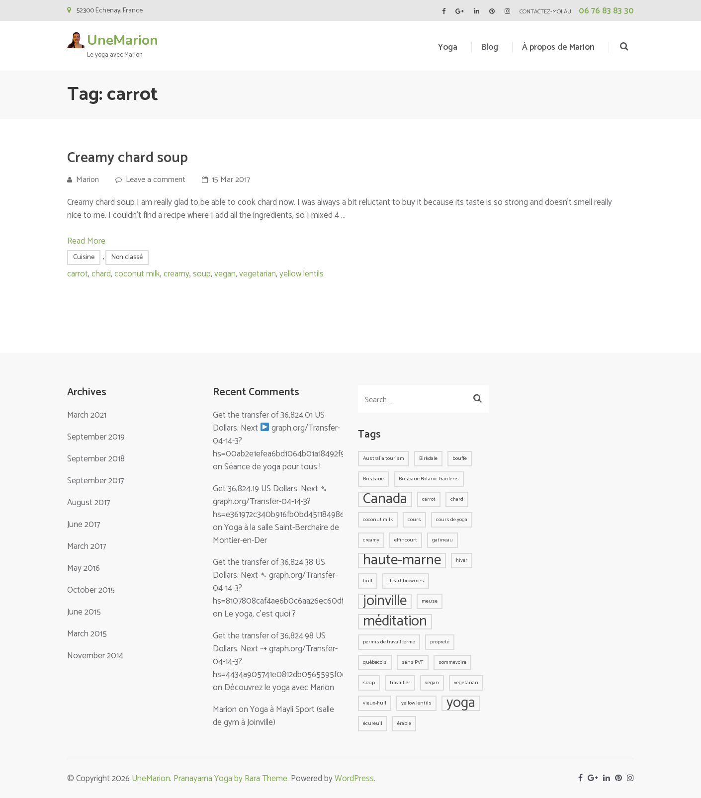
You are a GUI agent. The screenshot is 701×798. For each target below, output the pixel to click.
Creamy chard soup (127, 158)
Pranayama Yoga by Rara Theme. (231, 779)
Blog (489, 47)
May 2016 (83, 568)
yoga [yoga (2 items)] (460, 703)
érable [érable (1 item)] (404, 723)
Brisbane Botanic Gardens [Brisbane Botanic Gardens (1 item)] (429, 478)
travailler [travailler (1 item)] (400, 682)
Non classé (127, 257)
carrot (77, 274)
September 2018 (96, 459)
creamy (176, 274)
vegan (225, 274)
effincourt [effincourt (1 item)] (405, 539)
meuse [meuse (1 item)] (430, 601)
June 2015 (84, 612)
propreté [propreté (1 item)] (439, 641)
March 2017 (86, 546)
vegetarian (257, 274)
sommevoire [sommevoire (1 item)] (452, 662)
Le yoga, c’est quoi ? (260, 614)
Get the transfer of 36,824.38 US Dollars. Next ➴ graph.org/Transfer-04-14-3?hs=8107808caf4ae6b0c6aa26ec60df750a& (290, 581)
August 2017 (88, 503)
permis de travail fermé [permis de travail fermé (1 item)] (389, 641)
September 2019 (96, 437)
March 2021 (86, 415)
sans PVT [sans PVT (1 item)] (413, 662)
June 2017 (83, 525)
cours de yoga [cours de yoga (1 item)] (451, 519)
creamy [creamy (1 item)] (371, 539)
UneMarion (122, 40)
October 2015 (91, 590)
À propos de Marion (558, 47)
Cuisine (83, 257)
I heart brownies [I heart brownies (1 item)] (405, 580)
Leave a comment (155, 179)
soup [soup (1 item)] (369, 682)
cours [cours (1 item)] (414, 519)
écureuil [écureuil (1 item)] (372, 723)
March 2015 (87, 634)
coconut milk (137, 274)
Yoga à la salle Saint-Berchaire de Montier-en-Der (276, 534)
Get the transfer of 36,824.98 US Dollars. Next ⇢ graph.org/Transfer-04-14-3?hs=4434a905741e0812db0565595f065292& (291, 655)
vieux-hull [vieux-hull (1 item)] (374, 703)
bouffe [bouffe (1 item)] (459, 458)
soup (202, 274)
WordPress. (355, 779)
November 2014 (95, 656)
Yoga (447, 47)
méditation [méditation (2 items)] (395, 621)
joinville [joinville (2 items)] (385, 601)
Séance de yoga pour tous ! (272, 467)
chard (101, 274)
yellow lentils (301, 274)
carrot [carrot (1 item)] (429, 499)
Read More (86, 241)
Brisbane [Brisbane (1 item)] (373, 478)
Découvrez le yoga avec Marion (279, 688)
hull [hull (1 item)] (367, 580)
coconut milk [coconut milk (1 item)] (378, 519)
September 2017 (95, 481)
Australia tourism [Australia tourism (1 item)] (383, 458)
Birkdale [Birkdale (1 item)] (428, 458)
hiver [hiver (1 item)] (461, 560)
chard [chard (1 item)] (456, 499)
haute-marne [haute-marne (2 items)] (402, 560)
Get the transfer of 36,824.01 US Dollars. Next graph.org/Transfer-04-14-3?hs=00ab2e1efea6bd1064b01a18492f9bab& (288, 434)
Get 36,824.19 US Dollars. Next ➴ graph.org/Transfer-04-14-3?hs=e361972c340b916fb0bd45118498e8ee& (288, 502)
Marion (87, 179)
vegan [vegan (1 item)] (432, 682)
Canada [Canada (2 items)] (385, 499)
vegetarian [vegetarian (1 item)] (466, 682)
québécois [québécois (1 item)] (375, 662)
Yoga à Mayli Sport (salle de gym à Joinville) (273, 716)
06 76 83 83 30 (606, 11)
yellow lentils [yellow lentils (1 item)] (416, 703)
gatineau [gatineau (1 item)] (442, 539)
